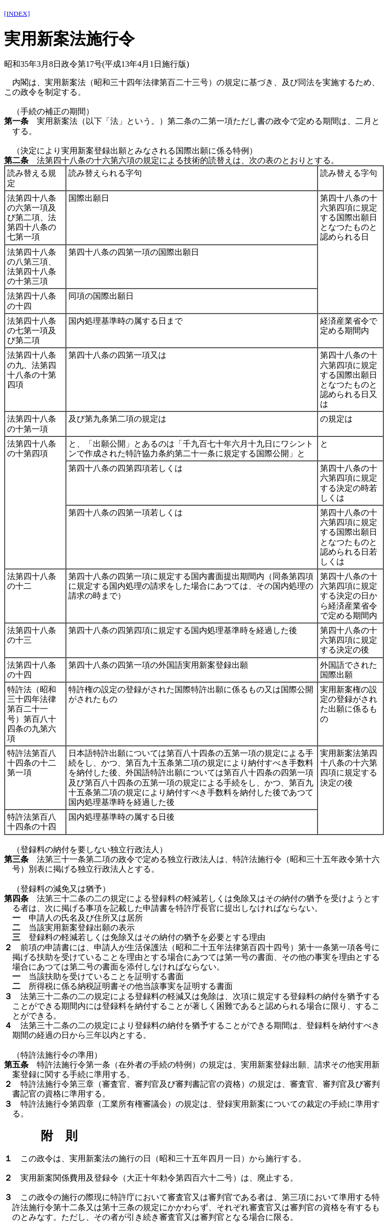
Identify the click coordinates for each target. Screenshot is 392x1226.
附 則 (59, 1135)
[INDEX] (17, 13)
